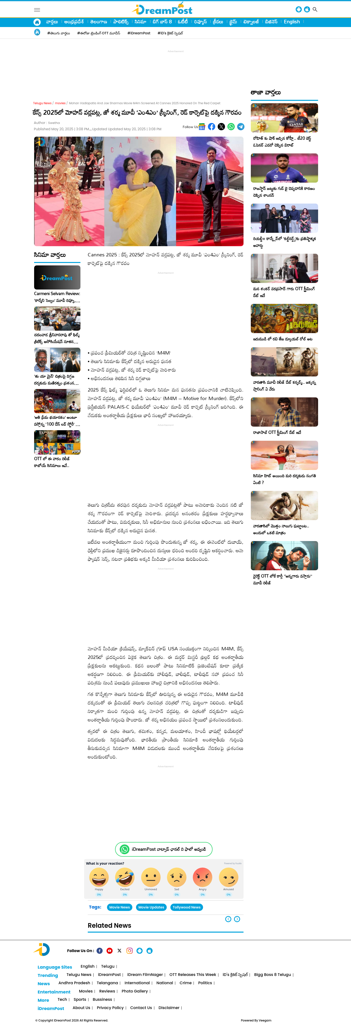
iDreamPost (109, 974)
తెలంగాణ (98, 21)
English (292, 21)
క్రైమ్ (233, 21)
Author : (47, 122)
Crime (186, 983)
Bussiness (102, 999)
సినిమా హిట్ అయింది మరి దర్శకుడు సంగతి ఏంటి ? (284, 479)
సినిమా (140, 21)
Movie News (119, 907)
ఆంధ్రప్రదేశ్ (74, 21)
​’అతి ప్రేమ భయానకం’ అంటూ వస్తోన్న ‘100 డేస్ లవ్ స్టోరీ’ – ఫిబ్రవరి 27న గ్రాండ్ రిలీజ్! (56, 421)
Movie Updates (151, 907)
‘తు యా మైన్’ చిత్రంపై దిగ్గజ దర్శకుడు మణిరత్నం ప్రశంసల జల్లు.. (55, 379)
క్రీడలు (218, 21)
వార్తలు (52, 21)
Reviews (107, 991)
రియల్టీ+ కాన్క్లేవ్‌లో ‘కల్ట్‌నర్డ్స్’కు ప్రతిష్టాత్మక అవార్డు (284, 241)
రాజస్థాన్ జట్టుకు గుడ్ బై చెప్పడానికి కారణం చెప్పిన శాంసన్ (284, 191)
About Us (81, 1008)
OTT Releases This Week (192, 974)
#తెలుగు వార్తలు (58, 33)
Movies (86, 991)
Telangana (107, 983)
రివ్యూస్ (200, 21)
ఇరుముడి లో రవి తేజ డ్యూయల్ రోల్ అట (282, 339)
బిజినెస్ (271, 21)
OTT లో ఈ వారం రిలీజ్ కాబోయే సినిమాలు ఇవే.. (52, 462)
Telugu (108, 966)
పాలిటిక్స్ (120, 21)
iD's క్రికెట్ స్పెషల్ (235, 974)
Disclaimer (169, 1008)
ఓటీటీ (183, 21)
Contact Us (141, 1008)
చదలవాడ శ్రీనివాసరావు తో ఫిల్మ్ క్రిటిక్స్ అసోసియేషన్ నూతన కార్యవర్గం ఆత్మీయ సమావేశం (56, 338)
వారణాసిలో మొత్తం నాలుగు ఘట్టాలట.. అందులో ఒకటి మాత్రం (281, 529)
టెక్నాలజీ (251, 21)
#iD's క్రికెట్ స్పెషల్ (170, 33)
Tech (62, 999)
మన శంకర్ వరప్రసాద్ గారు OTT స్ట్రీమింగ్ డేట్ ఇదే (284, 292)
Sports (80, 999)
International (137, 983)
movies (60, 103)
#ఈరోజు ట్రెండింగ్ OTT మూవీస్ (98, 33)
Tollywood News (187, 907)
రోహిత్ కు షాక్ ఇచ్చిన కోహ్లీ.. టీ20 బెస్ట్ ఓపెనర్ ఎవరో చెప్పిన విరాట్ (282, 141)
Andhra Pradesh (74, 983)
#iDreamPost (138, 33)
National (164, 983)
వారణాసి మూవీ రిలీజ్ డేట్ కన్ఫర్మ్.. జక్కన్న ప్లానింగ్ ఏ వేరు (284, 385)
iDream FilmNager (145, 974)
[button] (237, 919)
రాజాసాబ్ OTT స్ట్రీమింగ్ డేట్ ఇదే (277, 432)
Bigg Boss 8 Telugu (272, 974)
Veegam (265, 1020)
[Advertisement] (175, 65)
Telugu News (42, 103)
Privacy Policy (110, 1008)
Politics (205, 983)
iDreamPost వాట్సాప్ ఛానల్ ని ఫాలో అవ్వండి (169, 849)
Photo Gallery (135, 991)
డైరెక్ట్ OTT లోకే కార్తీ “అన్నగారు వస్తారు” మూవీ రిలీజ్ (282, 579)
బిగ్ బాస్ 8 (162, 21)
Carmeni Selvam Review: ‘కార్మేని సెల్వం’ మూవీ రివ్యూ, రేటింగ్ (57, 297)
